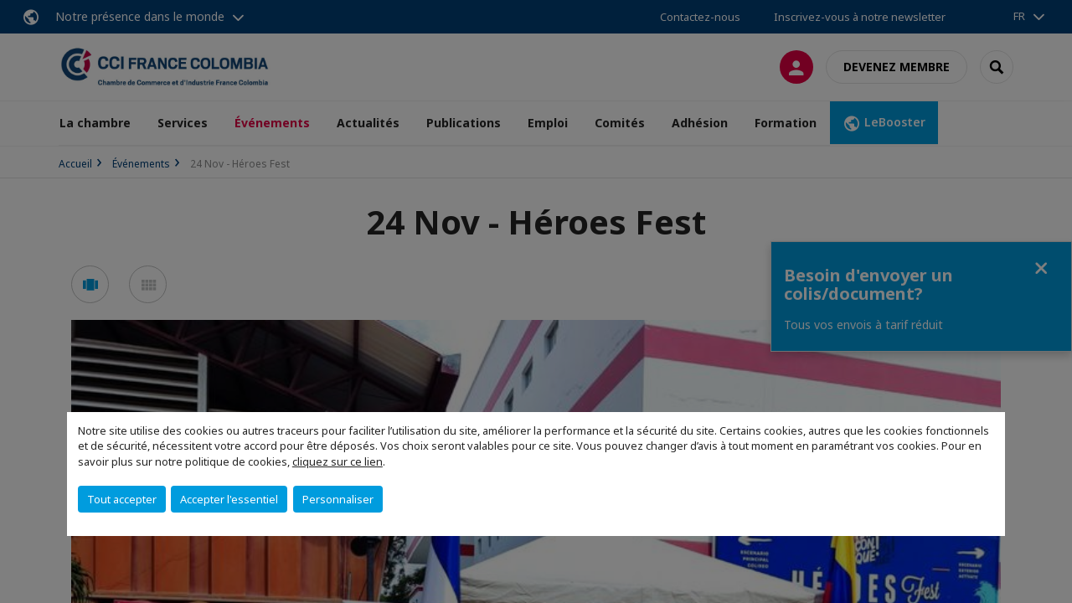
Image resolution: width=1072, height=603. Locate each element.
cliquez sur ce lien (337, 461)
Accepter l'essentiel (229, 499)
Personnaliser (338, 499)
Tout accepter (122, 499)
